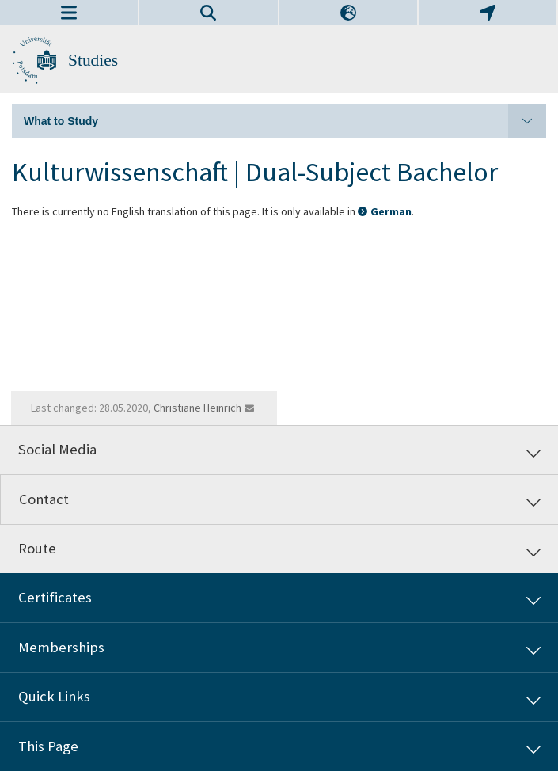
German (391, 211)
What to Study (285, 121)
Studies (93, 60)
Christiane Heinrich (197, 408)
